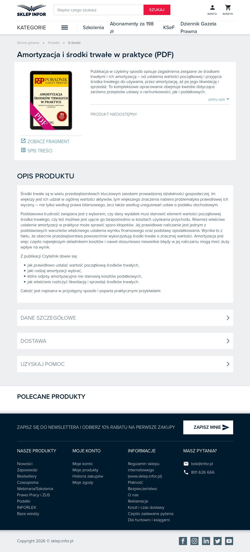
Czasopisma (27, 482)
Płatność (135, 482)
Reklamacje (138, 501)
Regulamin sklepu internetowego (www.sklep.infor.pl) (145, 470)
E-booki (74, 43)
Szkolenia (93, 28)
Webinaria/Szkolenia (35, 488)
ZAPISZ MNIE (212, 427)
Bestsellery (27, 476)
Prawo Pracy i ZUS (33, 494)
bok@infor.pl (202, 463)
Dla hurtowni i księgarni (149, 519)
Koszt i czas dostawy (146, 507)
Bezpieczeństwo (142, 488)
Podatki (54, 43)
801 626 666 (203, 472)
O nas (133, 494)
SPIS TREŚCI (36, 150)
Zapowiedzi (27, 469)
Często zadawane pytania (150, 513)
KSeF (169, 28)
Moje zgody (82, 482)
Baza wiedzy (28, 513)
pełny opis (218, 99)
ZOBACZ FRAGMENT (45, 141)
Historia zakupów (87, 476)
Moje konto (82, 463)
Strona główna (28, 43)
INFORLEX (26, 507)
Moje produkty (85, 469)
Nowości (25, 463)
